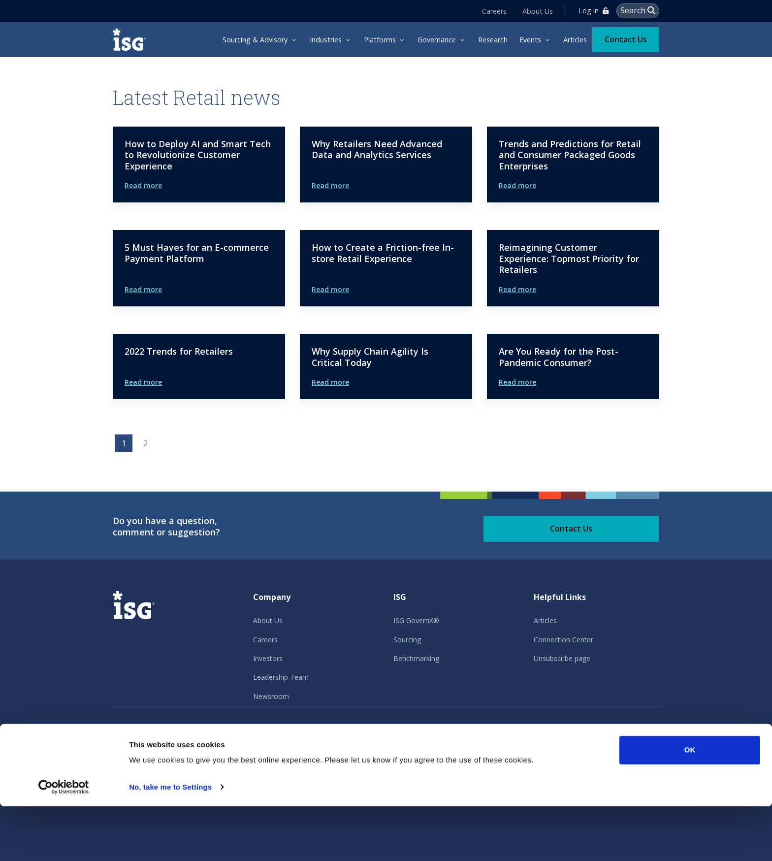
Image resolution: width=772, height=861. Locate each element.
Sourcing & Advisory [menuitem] (255, 39)
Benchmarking (416, 658)
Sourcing (407, 639)
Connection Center (563, 639)
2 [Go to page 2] (145, 443)
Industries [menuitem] (326, 39)
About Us (538, 10)
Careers (494, 10)
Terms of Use (203, 731)
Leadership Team (281, 677)
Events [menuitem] (530, 39)
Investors (268, 658)
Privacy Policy (136, 731)
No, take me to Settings (170, 841)
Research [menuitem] (493, 39)
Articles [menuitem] (575, 39)
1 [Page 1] (124, 443)
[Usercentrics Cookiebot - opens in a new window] (64, 841)
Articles (545, 620)
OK (690, 804)
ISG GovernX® (416, 620)
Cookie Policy (268, 731)
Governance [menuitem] (437, 39)
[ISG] (132, 39)
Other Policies (335, 731)
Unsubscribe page (562, 658)
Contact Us (626, 38)
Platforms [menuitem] (380, 39)
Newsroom (271, 696)
